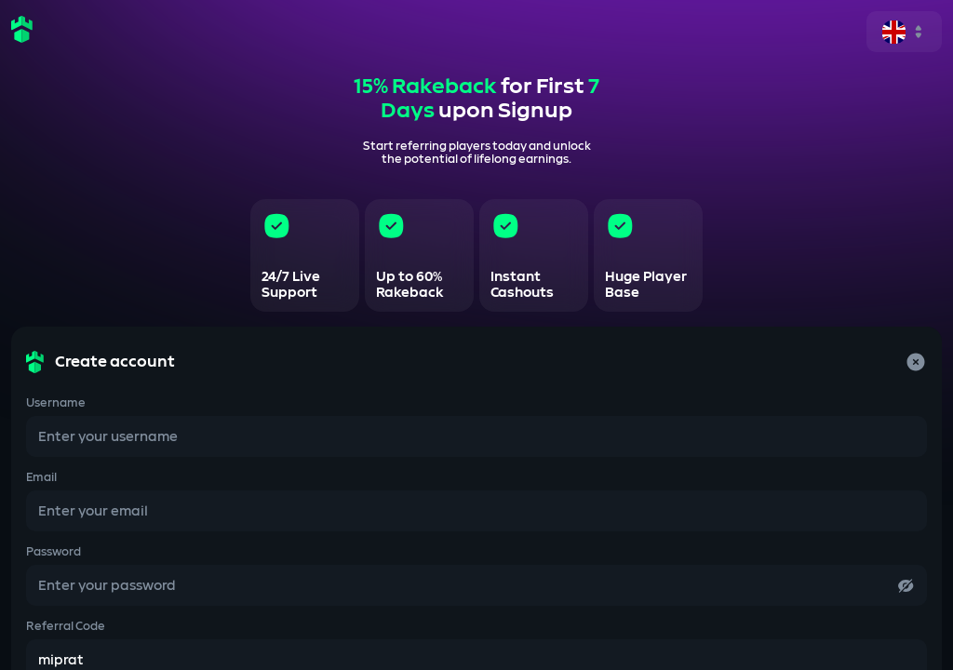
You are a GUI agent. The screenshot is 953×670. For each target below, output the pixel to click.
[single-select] (904, 31)
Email (41, 477)
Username (56, 403)
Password (53, 551)
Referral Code (65, 626)
